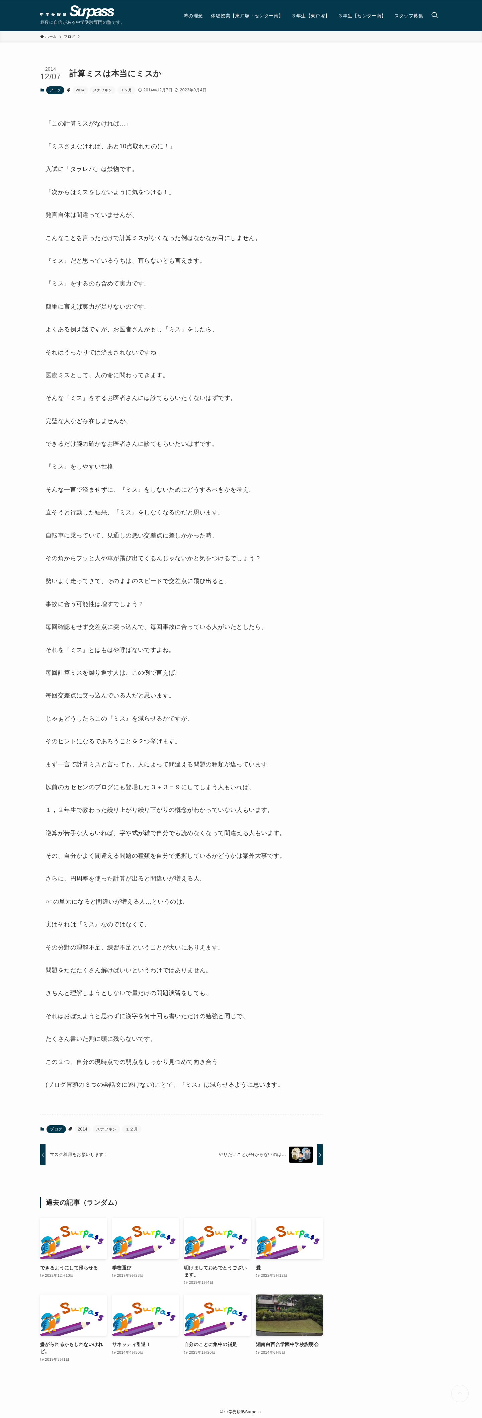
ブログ (55, 90)
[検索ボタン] (434, 15)
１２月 (126, 90)
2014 (80, 90)
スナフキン (102, 90)
